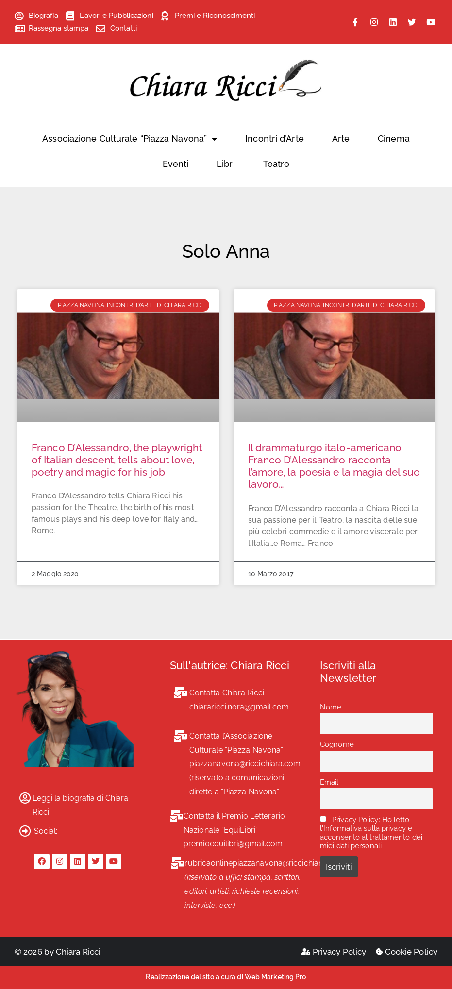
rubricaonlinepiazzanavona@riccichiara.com (264, 863)
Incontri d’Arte (274, 138)
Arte (341, 138)
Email (329, 782)
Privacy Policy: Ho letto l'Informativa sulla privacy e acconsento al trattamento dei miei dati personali (371, 832)
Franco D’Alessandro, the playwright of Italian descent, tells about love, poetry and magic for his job (117, 460)
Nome (330, 707)
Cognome (337, 744)
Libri (226, 164)
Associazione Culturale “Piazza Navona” (129, 139)
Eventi (176, 164)
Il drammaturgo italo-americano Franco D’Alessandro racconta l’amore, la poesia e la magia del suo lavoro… (334, 466)
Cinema (394, 138)
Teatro (276, 164)
